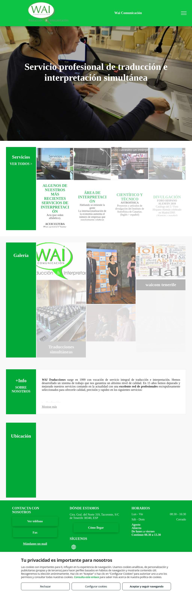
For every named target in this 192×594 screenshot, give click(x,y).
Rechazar (45, 586)
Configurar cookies (96, 586)
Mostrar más (49, 406)
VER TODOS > (21, 164)
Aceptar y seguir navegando (146, 586)
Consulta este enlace (86, 577)
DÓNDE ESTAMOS (21, 443)
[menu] (184, 13)
